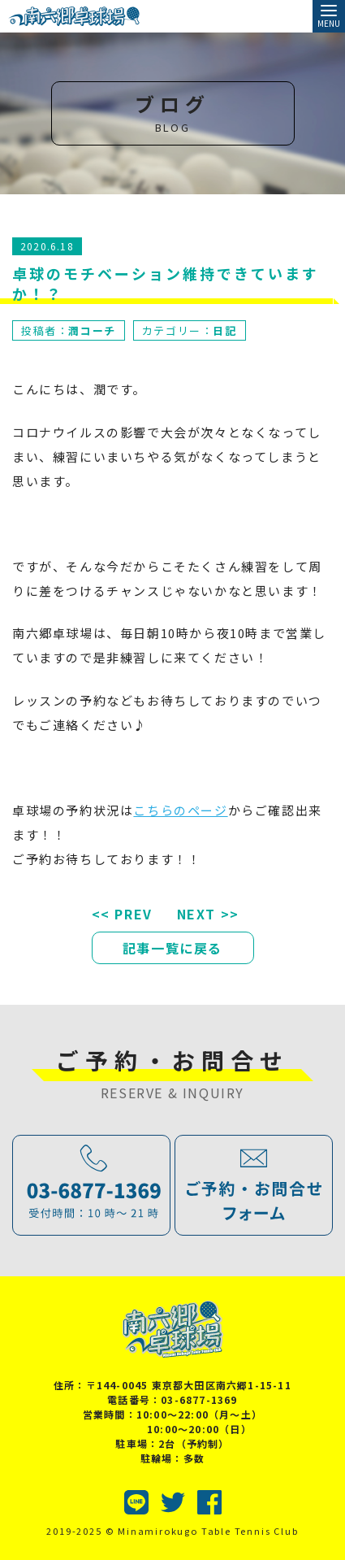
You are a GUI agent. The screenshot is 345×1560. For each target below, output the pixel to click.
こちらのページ (180, 810)
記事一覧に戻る (172, 948)
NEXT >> (208, 913)
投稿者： (68, 330)
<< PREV (122, 913)
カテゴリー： (189, 330)
